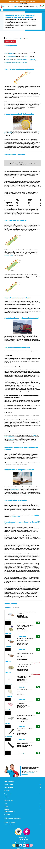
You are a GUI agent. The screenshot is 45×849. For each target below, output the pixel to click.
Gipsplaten (8, 62)
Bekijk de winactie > (31, 1)
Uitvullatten (8, 59)
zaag (22, 149)
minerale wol (30, 438)
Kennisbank (10, 32)
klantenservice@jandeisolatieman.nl (12, 818)
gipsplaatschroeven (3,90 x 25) (19, 62)
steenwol (11, 53)
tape (26, 56)
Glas (6, 53)
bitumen (35, 435)
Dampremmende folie (10, 56)
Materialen (8, 607)
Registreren (31, 6)
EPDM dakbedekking (9, 436)
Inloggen (26, 6)
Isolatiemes (32, 59)
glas (5, 132)
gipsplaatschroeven (16, 516)
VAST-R (28, 495)
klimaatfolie (11, 439)
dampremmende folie (16, 489)
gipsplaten (36, 515)
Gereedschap (16, 607)
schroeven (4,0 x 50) (22, 59)
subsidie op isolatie (8, 255)
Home (5, 32)
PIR (38, 131)
